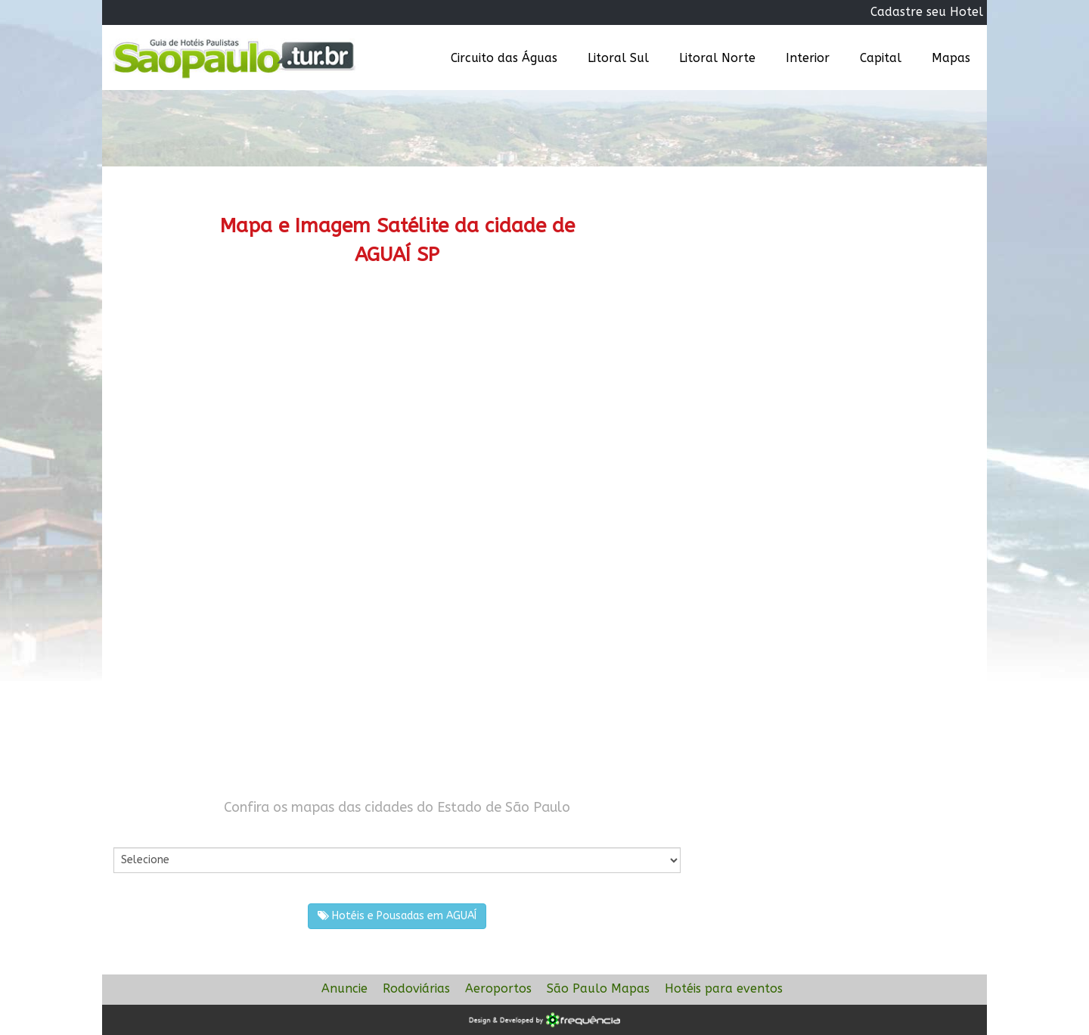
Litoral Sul (618, 58)
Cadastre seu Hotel (926, 12)
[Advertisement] (397, 412)
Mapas (951, 58)
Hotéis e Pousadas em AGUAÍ (397, 915)
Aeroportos (498, 988)
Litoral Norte (717, 58)
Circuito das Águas (504, 58)
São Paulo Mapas (598, 988)
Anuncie (344, 988)
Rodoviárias (416, 988)
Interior (808, 58)
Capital (880, 58)
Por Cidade (139, 832)
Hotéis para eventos (724, 988)
